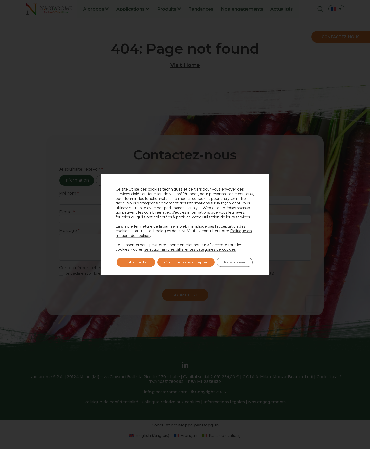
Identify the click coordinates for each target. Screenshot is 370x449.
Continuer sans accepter (188, 262)
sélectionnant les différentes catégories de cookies (190, 249)
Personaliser (239, 262)
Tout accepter (136, 262)
